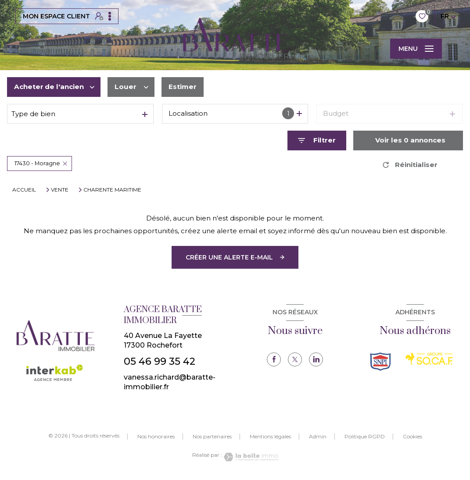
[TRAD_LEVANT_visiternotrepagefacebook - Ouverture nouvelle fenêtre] (274, 359)
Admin (317, 436)
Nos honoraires (156, 436)
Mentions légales (270, 436)
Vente (59, 189)
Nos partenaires (212, 436)
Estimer (183, 86)
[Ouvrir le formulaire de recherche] (316, 140)
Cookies (412, 437)
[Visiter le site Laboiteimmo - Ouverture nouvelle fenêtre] (250, 457)
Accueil (24, 189)
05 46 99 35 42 (159, 361)
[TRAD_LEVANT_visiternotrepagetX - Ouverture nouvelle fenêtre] (295, 359)
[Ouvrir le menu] (416, 49)
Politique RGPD (364, 436)
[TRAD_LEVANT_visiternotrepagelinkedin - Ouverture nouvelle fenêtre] (316, 359)
